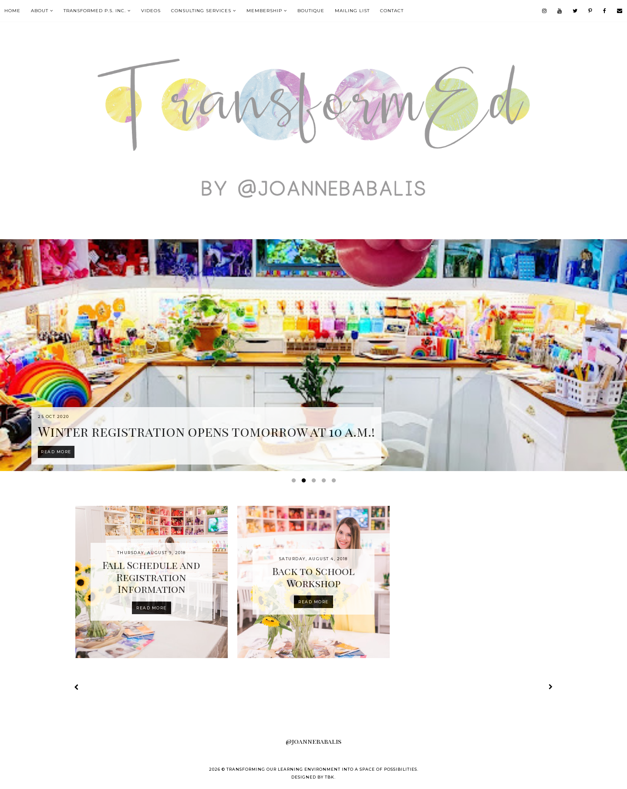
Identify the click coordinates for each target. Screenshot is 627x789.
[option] (313, 355)
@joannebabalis (313, 741)
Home (12, 10)
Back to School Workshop (313, 577)
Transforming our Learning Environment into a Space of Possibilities (321, 769)
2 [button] (305, 482)
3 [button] (315, 482)
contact (392, 10)
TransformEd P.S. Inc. (95, 10)
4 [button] (325, 482)
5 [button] (335, 482)
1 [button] (295, 482)
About (39, 10)
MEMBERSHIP (264, 10)
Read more (151, 607)
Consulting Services (201, 10)
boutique (310, 10)
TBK (329, 777)
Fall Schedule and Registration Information (151, 576)
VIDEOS (151, 10)
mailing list (352, 10)
